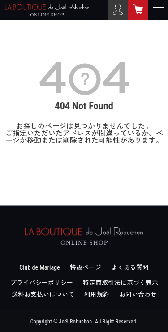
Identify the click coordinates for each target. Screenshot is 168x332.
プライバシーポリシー (41, 282)
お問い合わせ (138, 294)
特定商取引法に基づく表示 (120, 282)
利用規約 (96, 294)
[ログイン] (118, 10)
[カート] (138, 10)
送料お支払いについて (43, 294)
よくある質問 (130, 267)
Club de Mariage (39, 267)
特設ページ (85, 267)
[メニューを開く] (158, 10)
